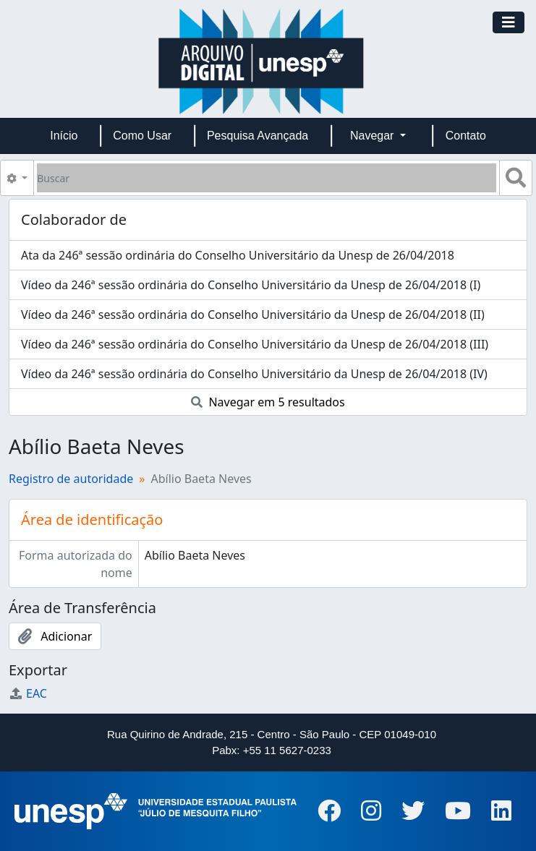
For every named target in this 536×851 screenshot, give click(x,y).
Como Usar (142, 135)
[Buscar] (266, 178)
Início (63, 135)
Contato (466, 135)
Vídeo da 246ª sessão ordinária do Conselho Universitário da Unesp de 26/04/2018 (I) (250, 285)
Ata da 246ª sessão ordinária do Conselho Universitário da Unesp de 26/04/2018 (237, 255)
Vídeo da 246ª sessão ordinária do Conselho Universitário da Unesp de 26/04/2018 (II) (253, 314)
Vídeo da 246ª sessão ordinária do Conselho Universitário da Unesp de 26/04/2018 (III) (254, 344)
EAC (28, 693)
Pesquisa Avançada (257, 135)
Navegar (373, 135)
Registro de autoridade (71, 479)
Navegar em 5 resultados (267, 402)
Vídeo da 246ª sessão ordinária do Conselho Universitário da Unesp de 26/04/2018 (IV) (254, 374)
